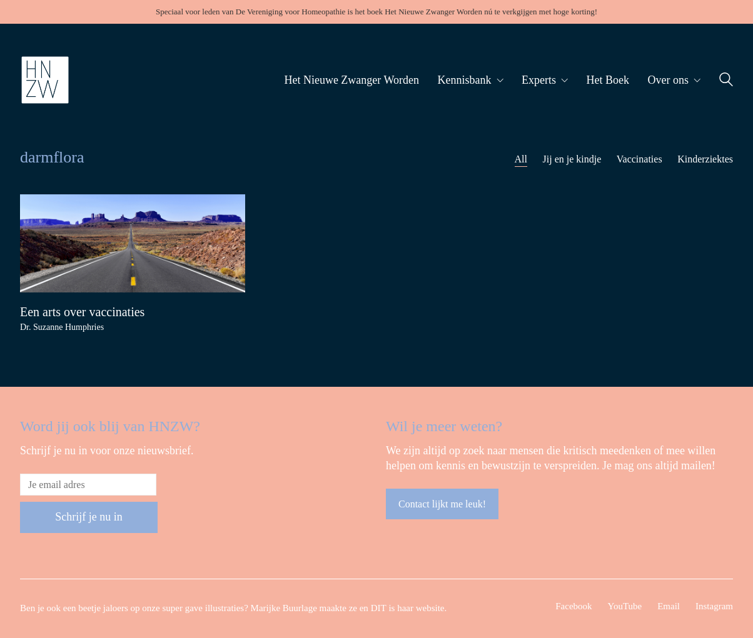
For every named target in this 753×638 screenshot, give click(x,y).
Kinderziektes (705, 159)
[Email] (668, 607)
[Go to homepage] (45, 80)
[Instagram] (714, 607)
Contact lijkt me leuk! (442, 504)
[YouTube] (625, 607)
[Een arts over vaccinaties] (132, 243)
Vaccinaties (639, 159)
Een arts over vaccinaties (82, 312)
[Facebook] (573, 607)
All (521, 159)
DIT (379, 608)
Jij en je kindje (572, 159)
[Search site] (726, 81)
